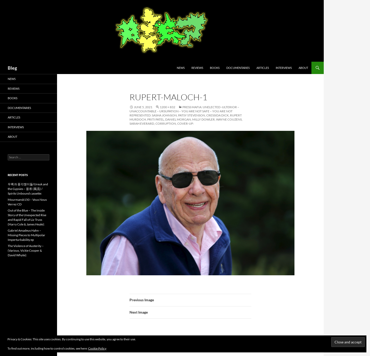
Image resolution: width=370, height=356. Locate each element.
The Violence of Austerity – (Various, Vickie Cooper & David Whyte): (26, 250)
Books (215, 67)
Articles (262, 67)
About (303, 67)
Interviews (284, 67)
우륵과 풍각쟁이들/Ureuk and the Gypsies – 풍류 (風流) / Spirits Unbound (28, 188)
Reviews (197, 67)
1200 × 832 (167, 107)
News (181, 67)
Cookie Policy (97, 348)
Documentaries (238, 67)
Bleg (12, 68)
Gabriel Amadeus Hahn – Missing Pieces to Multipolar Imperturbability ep (26, 235)
